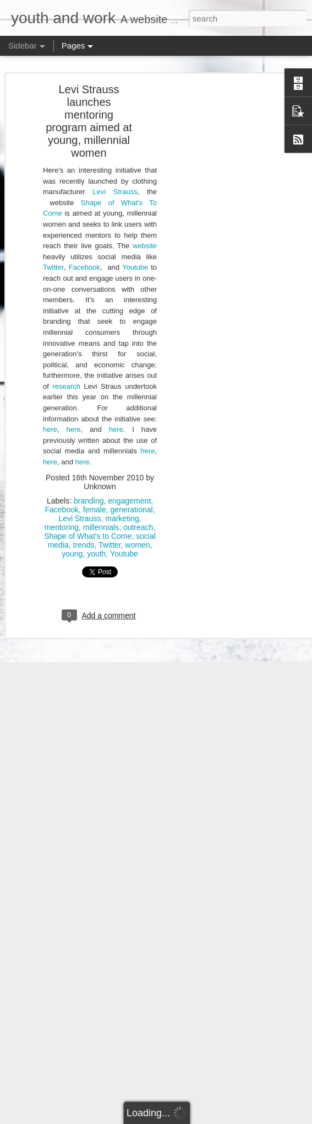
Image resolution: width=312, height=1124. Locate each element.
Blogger (210, 1118)
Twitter (53, 256)
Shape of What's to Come (88, 524)
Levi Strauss (115, 180)
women (137, 533)
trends (84, 533)
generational (132, 498)
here (50, 418)
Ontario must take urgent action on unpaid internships (105, 1085)
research (66, 375)
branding (89, 489)
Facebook (84, 256)
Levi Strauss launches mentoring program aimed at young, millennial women (89, 110)
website (145, 235)
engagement (129, 489)
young (72, 542)
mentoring (62, 515)
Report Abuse (241, 1118)
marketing (122, 506)
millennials (101, 515)
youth (96, 542)
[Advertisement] (217, 251)
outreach (138, 515)
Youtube (135, 256)
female (94, 498)
